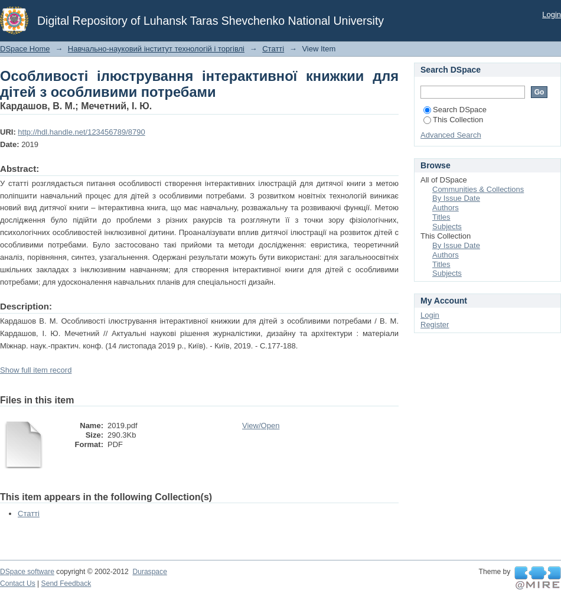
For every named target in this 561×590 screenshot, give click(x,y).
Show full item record (35, 370)
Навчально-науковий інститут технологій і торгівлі (156, 48)
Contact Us (17, 583)
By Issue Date (456, 198)
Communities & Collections (478, 189)
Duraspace (149, 572)
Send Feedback (66, 583)
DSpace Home (25, 48)
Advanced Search (450, 135)
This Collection (453, 119)
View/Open (260, 425)
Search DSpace (455, 109)
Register (434, 324)
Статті (273, 48)
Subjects (447, 226)
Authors (445, 207)
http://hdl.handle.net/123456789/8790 (81, 132)
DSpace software (27, 572)
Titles (441, 217)
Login (551, 14)
